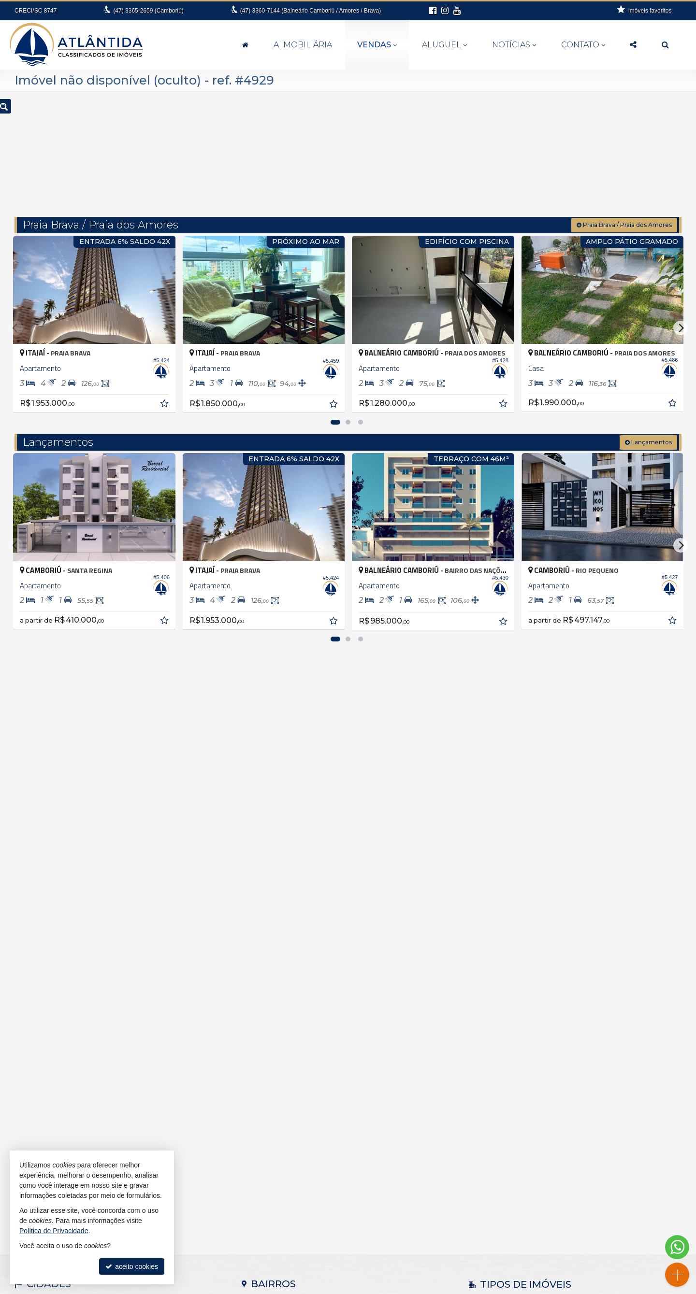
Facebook (580, 1253)
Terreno (486, 1061)
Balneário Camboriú (51, 1018)
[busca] (665, 45)
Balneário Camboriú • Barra (289, 1048)
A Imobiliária (303, 44)
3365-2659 (148, 10)
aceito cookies (131, 1266)
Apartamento (494, 1010)
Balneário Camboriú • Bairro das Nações (309, 1028)
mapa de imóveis (581, 1233)
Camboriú (35, 1059)
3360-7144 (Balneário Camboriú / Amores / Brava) (310, 10)
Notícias (514, 44)
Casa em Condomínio (507, 1041)
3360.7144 (354, 1243)
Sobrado (488, 1051)
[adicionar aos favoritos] (165, 388)
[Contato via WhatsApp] (677, 1247)
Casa (483, 1020)
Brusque (33, 1048)
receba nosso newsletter (581, 1205)
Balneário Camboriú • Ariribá (290, 1018)
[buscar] (545, 150)
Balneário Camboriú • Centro (291, 1069)
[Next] (680, 311)
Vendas (377, 44)
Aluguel (444, 44)
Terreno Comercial (502, 1071)
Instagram (580, 1262)
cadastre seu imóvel (581, 1224)
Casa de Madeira (501, 1031)
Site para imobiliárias (511, 1286)
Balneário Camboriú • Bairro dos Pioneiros (311, 1038)
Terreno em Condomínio (511, 1081)
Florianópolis (40, 1069)
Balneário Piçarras (48, 1028)
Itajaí (28, 1079)
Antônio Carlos (43, 1008)
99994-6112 (354, 1253)
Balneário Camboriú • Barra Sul (295, 1059)
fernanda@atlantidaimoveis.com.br (353, 1262)
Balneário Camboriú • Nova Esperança (306, 1079)
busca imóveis (580, 1243)
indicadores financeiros (580, 1214)
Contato (583, 44)
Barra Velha (38, 1038)
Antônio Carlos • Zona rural (288, 1008)
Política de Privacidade (446, 1286)
